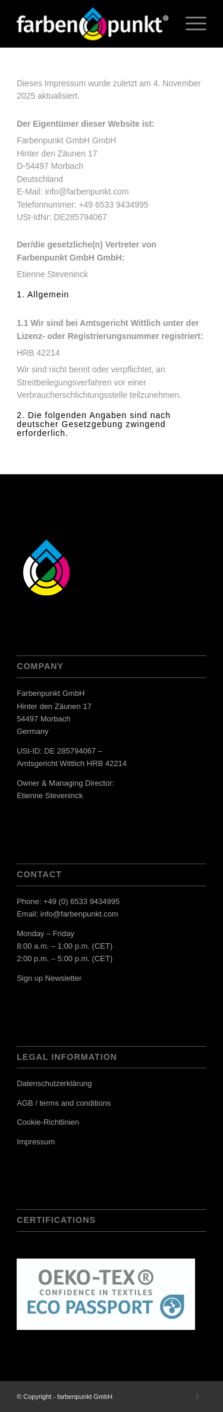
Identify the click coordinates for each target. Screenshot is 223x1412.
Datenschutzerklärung (54, 1083)
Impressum (36, 1141)
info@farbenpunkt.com (79, 913)
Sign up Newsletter (49, 978)
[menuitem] (190, 24)
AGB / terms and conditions (64, 1103)
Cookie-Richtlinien (48, 1122)
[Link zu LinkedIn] (197, 1396)
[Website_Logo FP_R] (92, 24)
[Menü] (190, 24)
